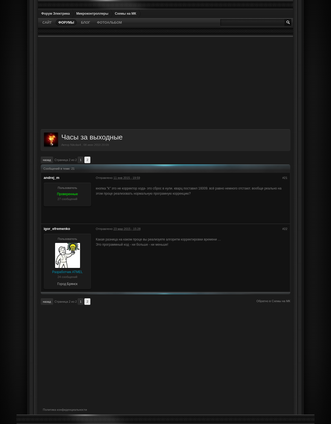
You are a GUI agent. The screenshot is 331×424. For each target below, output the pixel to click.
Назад (47, 160)
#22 (284, 228)
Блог (85, 22)
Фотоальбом (109, 22)
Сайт (47, 22)
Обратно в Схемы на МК (273, 301)
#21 (284, 177)
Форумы (66, 22)
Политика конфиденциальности (65, 409)
